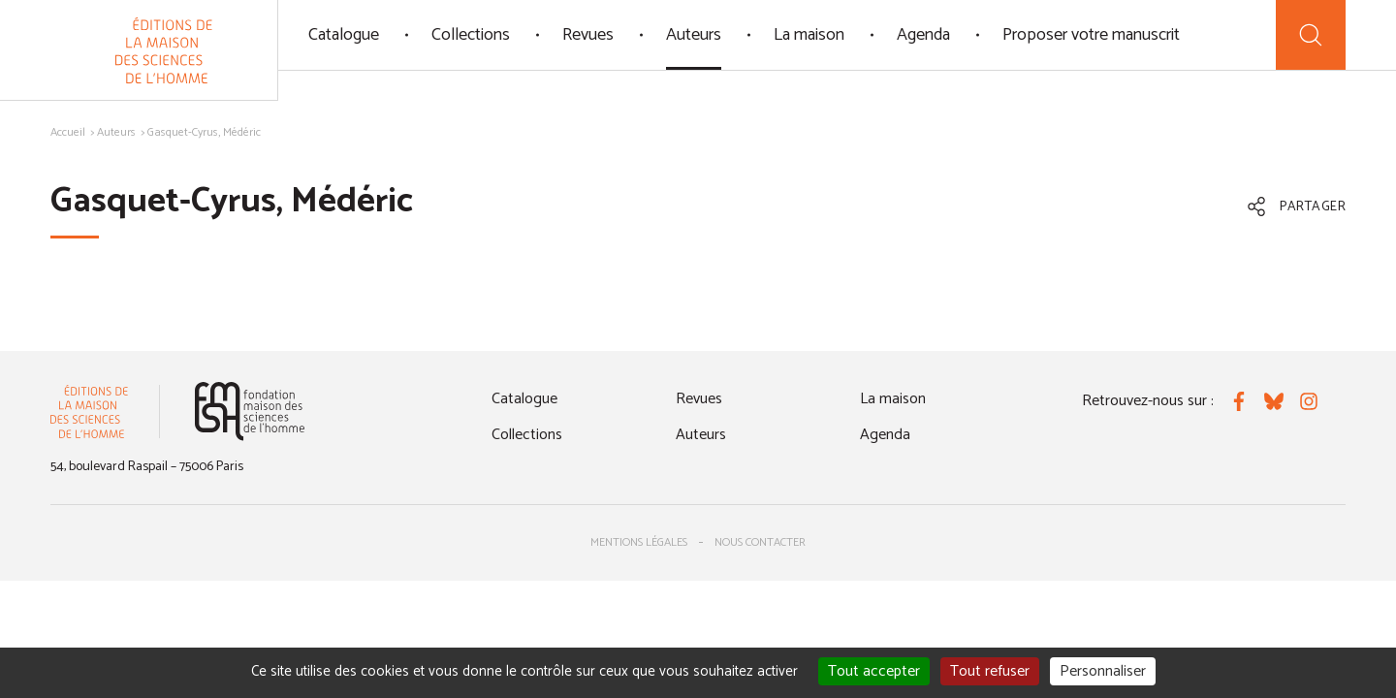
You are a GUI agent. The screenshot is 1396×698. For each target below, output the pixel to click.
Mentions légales (638, 542)
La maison (809, 34)
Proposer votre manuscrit (1091, 34)
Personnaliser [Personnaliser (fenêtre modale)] (1103, 671)
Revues (588, 34)
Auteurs (693, 34)
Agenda (923, 34)
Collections (470, 34)
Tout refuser (990, 671)
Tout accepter (874, 671)
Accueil (67, 132)
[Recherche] (1311, 35)
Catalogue (343, 34)
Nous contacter (760, 542)
